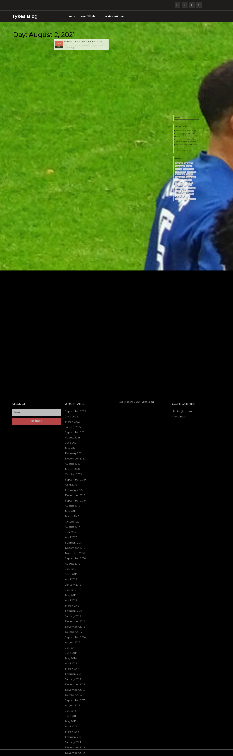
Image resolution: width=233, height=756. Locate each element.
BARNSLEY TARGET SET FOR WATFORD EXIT (82, 29)
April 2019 (71, 723)
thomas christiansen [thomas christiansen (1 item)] (183, 193)
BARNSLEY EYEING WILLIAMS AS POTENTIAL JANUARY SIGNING (185, 167)
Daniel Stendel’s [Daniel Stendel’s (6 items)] (183, 180)
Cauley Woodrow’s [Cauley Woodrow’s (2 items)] (183, 178)
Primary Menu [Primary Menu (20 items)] (183, 190)
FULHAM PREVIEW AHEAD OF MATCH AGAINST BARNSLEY (186, 162)
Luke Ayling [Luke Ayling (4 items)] (188, 184)
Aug (69, 30)
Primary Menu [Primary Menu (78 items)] (188, 190)
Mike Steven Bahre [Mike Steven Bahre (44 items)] (183, 187)
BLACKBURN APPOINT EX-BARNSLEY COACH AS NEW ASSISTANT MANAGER (186, 159)
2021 (69, 32)
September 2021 (75, 671)
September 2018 (75, 739)
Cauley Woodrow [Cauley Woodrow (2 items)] (188, 177)
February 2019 (74, 729)
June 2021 (71, 681)
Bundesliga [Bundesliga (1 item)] (182, 177)
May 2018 (71, 750)
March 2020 (72, 708)
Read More (75, 33)
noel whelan (89, 16)
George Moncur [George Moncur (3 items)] (183, 181)
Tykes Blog (25, 16)
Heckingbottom (113, 16)
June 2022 (71, 655)
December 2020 (75, 697)
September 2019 (75, 718)
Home (71, 16)
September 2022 (75, 650)
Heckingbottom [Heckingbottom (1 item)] (189, 181)
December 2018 (75, 734)
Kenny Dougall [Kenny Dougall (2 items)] (183, 184)
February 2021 (74, 692)
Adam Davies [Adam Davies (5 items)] (182, 174)
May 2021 (70, 687)
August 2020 (73, 702)
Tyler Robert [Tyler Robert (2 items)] (189, 193)
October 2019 (73, 713)
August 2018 (72, 744)
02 (70, 30)
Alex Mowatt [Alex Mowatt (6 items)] (187, 174)
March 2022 (72, 660)
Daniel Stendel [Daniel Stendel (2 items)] (189, 178)
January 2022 (73, 666)
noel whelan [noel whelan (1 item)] (189, 187)
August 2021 (72, 676)
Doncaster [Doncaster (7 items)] (188, 180)
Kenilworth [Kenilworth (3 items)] (187, 183)
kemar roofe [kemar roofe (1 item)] (182, 183)
